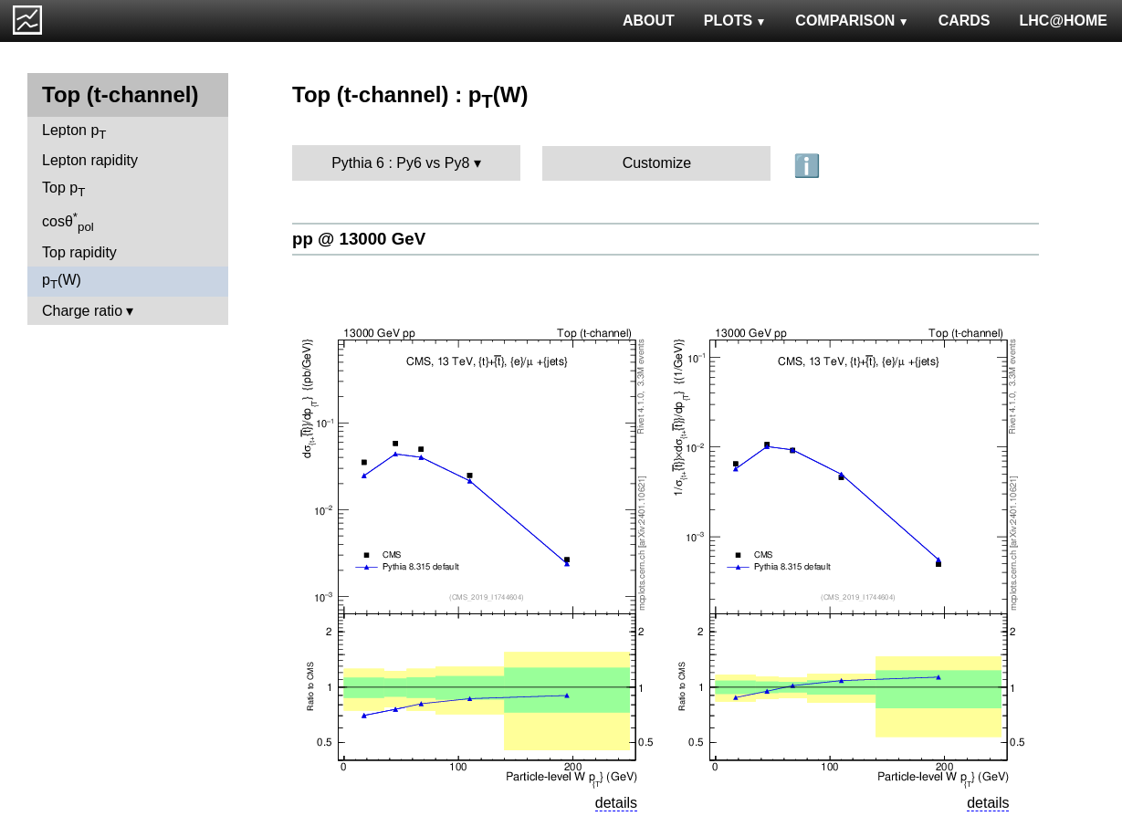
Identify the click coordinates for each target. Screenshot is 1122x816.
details (616, 803)
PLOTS (735, 20)
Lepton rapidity (90, 160)
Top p (63, 189)
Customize (657, 163)
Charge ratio (82, 311)
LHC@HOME (1063, 20)
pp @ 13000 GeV (358, 238)
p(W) (61, 281)
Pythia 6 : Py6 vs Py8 (400, 163)
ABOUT (649, 20)
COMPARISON (851, 20)
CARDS (964, 20)
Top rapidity (79, 252)
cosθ (68, 222)
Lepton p (74, 131)
